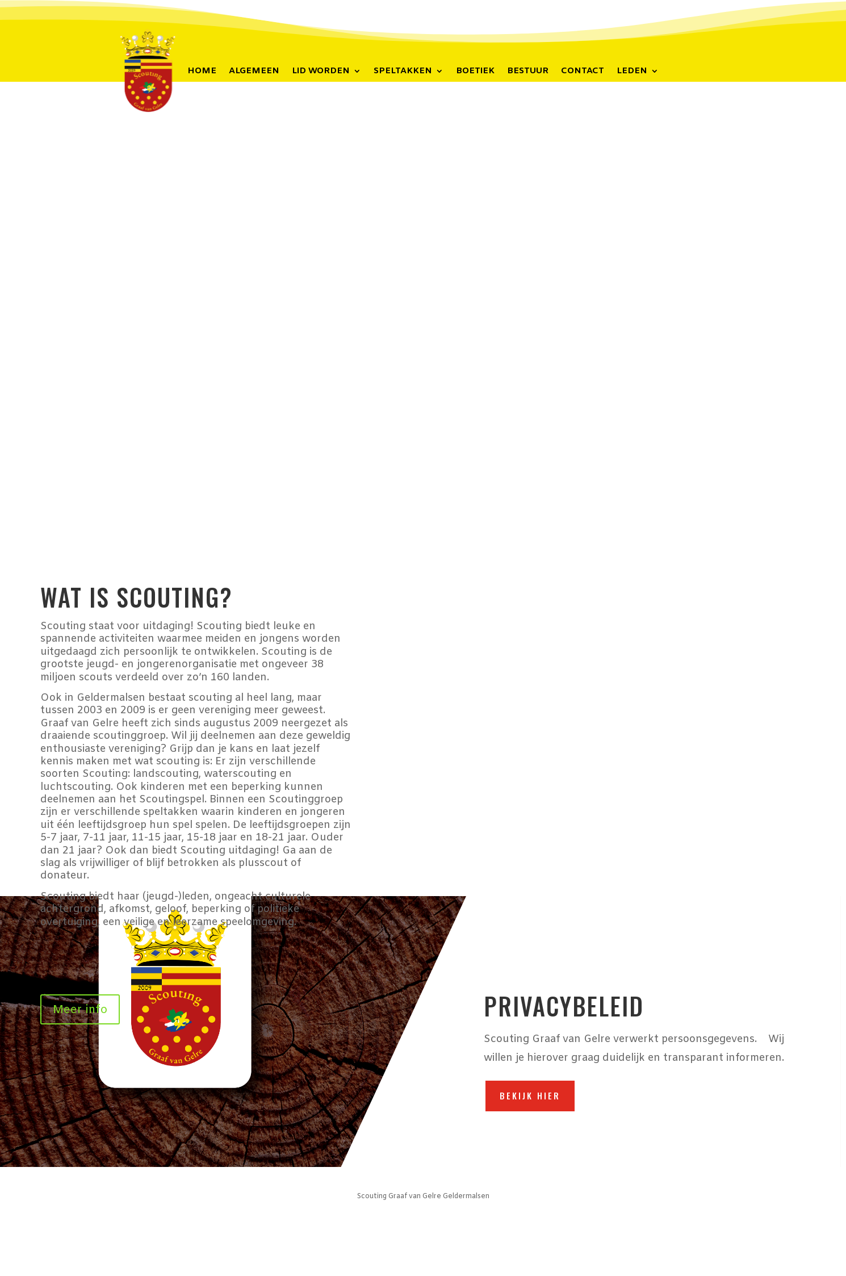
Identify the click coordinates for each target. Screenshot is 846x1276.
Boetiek (475, 72)
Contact (582, 72)
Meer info (80, 1010)
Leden (632, 72)
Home (201, 72)
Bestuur (527, 72)
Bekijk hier (530, 1095)
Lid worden (321, 72)
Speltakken (403, 72)
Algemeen (254, 72)
